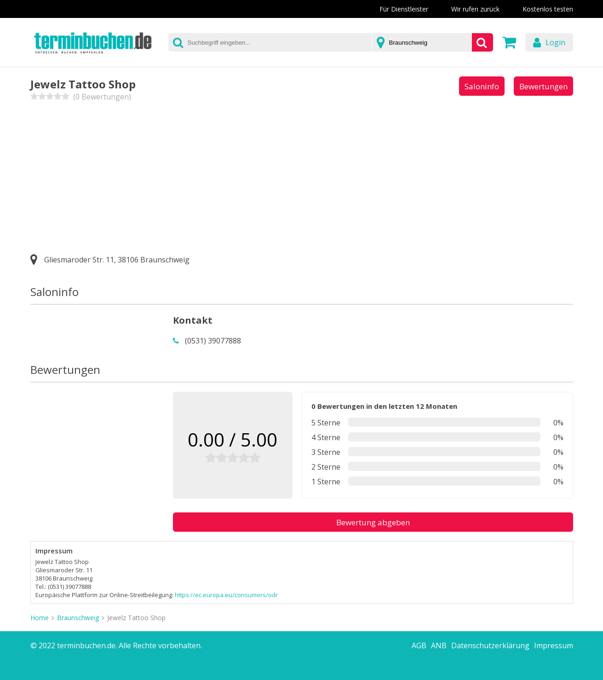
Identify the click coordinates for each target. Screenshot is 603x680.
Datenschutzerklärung (490, 645)
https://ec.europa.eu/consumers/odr (226, 595)
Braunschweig (78, 617)
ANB (439, 645)
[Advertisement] (302, 175)
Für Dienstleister (403, 9)
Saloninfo (482, 86)
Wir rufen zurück (475, 9)
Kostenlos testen (548, 9)
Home (39, 617)
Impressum (553, 645)
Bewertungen (543, 86)
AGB (419, 645)
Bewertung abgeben (373, 522)
